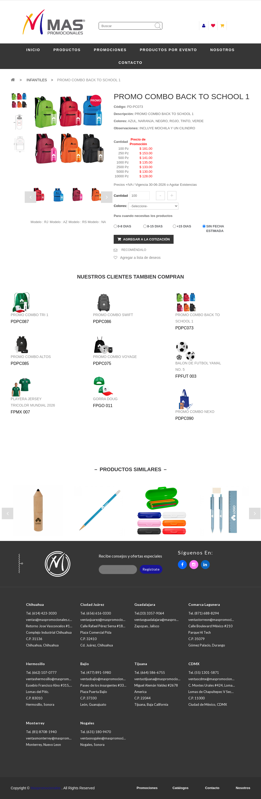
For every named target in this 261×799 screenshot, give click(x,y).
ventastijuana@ (163, 679)
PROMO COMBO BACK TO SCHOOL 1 (197, 318)
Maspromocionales (46, 788)
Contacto (130, 63)
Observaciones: (126, 128)
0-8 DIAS (124, 226)
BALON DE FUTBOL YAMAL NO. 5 (198, 366)
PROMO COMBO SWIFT (113, 315)
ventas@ (50, 620)
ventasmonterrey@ (58, 738)
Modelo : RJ (39, 222)
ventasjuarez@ (109, 620)
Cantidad (121, 196)
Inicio (33, 50)
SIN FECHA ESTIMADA (215, 228)
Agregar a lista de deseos (140, 258)
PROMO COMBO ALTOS (31, 357)
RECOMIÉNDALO (133, 250)
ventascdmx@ (216, 679)
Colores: (120, 121)
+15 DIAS (184, 226)
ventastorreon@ (218, 620)
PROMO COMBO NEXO (194, 412)
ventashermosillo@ (58, 679)
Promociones (110, 50)
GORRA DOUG (105, 399)
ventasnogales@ (110, 738)
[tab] (19, 100)
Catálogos (181, 788)
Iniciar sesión (203, 25)
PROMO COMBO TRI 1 (29, 315)
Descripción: (124, 114)
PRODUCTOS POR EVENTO (168, 50)
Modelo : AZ (58, 222)
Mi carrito (222, 25)
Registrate (151, 569)
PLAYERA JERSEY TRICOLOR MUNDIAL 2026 (33, 402)
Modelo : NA (97, 222)
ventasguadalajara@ (167, 620)
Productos (67, 50)
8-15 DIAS (155, 226)
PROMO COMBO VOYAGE (115, 357)
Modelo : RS (78, 222)
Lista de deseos (212, 25)
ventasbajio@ (108, 679)
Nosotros (222, 50)
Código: (120, 107)
